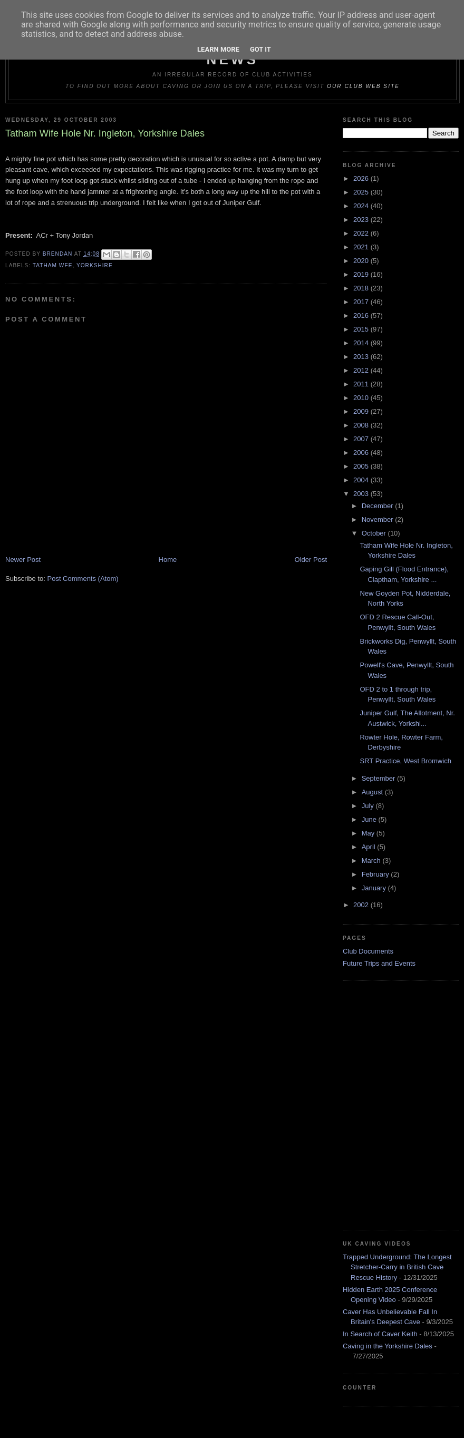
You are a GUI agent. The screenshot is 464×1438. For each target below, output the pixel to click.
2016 (362, 315)
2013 (362, 357)
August (373, 792)
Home (168, 559)
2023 (362, 220)
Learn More (218, 49)
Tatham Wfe (53, 265)
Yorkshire (94, 265)
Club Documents (368, 951)
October (375, 533)
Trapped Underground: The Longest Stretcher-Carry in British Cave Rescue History (397, 1267)
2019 (362, 274)
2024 (362, 206)
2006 (362, 452)
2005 (362, 466)
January (375, 888)
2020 (362, 261)
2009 (362, 411)
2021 (362, 247)
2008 (362, 425)
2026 (362, 178)
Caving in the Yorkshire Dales (387, 1346)
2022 (362, 233)
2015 (362, 329)
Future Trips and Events (379, 963)
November (378, 519)
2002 (362, 905)
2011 (362, 384)
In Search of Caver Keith (380, 1334)
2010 (362, 398)
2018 (362, 288)
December (378, 506)
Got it (260, 49)
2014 (362, 343)
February (376, 874)
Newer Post (23, 559)
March (372, 860)
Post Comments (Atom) (83, 578)
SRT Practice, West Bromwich (405, 761)
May (369, 833)
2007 (362, 439)
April (370, 847)
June (370, 819)
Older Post (311, 559)
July (369, 806)
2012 (362, 370)
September (379, 778)
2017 (362, 302)
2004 (362, 480)
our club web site (363, 86)
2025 (362, 192)
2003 (362, 494)
